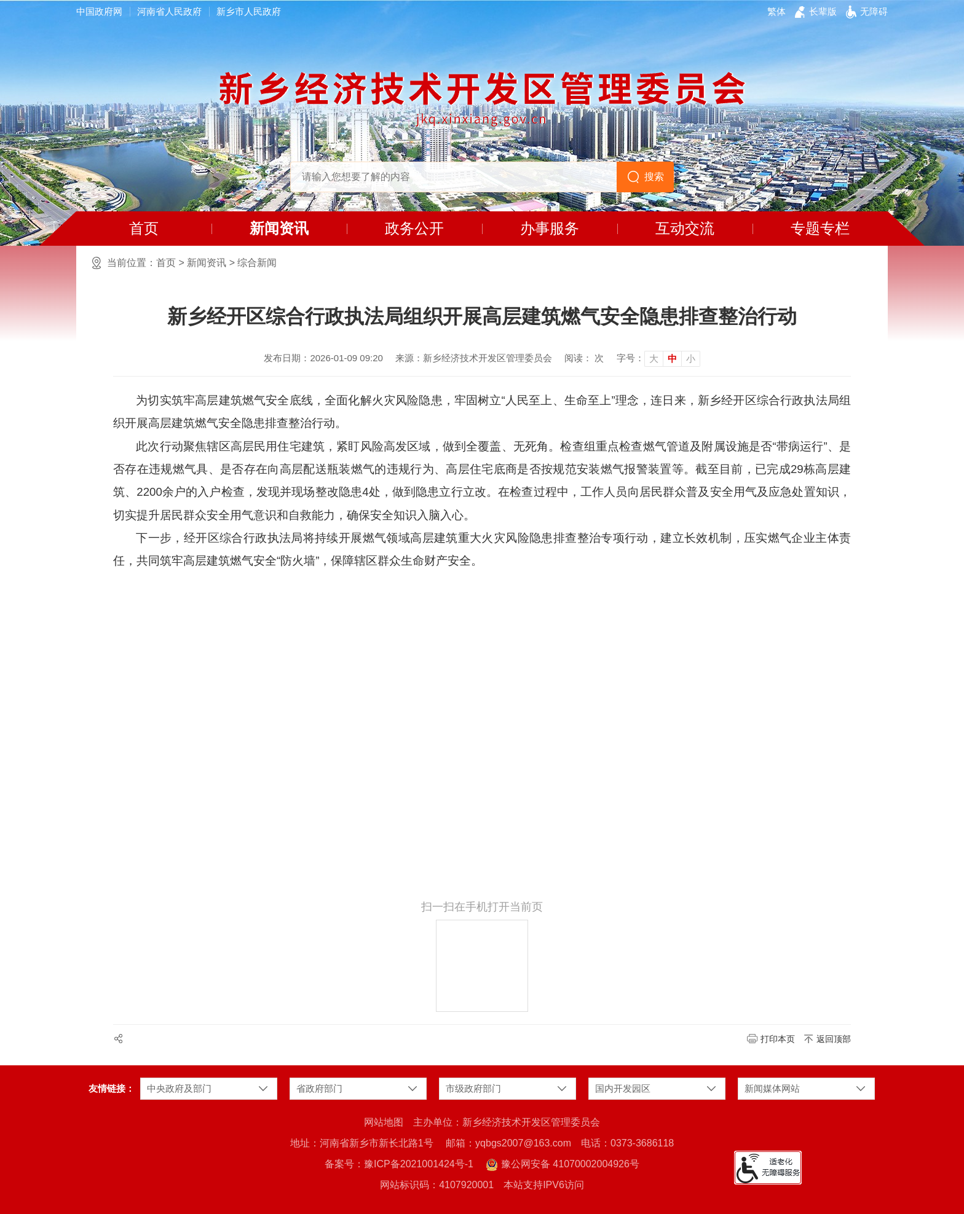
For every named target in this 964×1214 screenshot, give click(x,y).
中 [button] (672, 358)
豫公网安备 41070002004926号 (562, 1165)
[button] (823, 11)
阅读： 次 (584, 358)
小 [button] (690, 358)
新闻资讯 (279, 228)
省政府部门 (319, 1088)
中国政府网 (99, 11)
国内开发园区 (622, 1088)
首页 (144, 228)
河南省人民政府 (169, 11)
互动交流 (684, 228)
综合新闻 (257, 262)
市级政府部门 (473, 1088)
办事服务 (549, 228)
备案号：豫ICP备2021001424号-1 (399, 1164)
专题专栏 (820, 228)
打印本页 (778, 1039)
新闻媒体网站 (772, 1088)
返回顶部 (833, 1039)
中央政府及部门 (179, 1088)
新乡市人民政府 (248, 11)
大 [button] (653, 358)
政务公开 (414, 228)
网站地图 (383, 1122)
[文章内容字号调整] (658, 358)
